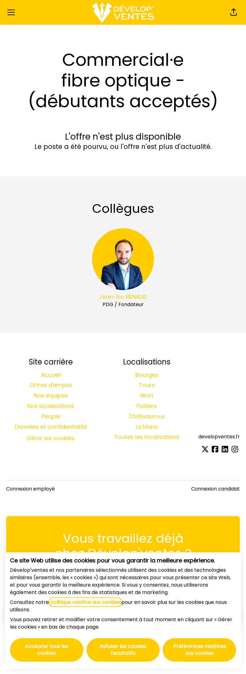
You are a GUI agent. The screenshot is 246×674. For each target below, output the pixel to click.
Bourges (146, 375)
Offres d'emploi (50, 385)
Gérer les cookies (51, 438)
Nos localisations (50, 406)
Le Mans (147, 427)
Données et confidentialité (51, 427)
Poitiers (147, 406)
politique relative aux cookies (85, 602)
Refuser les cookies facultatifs (123, 650)
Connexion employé (30, 488)
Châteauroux (147, 416)
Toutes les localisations (146, 437)
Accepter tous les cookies (46, 650)
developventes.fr (219, 436)
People (51, 416)
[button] (233, 12)
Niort (146, 395)
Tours (147, 385)
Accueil (51, 375)
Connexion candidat (215, 488)
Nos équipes (51, 395)
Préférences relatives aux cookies (199, 650)
